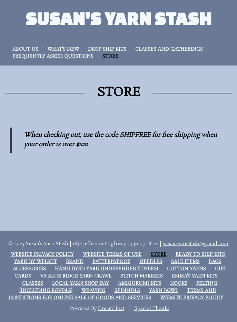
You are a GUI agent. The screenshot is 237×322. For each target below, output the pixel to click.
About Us (25, 49)
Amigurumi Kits (139, 283)
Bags (215, 262)
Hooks (178, 283)
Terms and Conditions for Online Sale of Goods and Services (112, 294)
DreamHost (111, 308)
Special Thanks (151, 308)
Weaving (93, 291)
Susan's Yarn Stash (119, 18)
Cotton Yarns (186, 269)
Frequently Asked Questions (52, 56)
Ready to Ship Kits (200, 254)
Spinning (127, 291)
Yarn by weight (35, 262)
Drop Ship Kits (107, 49)
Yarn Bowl (163, 291)
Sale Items (185, 262)
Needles (150, 262)
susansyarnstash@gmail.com (195, 243)
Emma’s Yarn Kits (194, 276)
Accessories (29, 269)
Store (110, 56)
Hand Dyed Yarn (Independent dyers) (106, 269)
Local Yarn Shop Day (80, 283)
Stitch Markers (141, 276)
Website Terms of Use (112, 254)
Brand (74, 262)
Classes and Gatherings (169, 49)
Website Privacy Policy (42, 254)
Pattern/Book (111, 262)
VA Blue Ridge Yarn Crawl (75, 276)
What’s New (63, 49)
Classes (32, 283)
